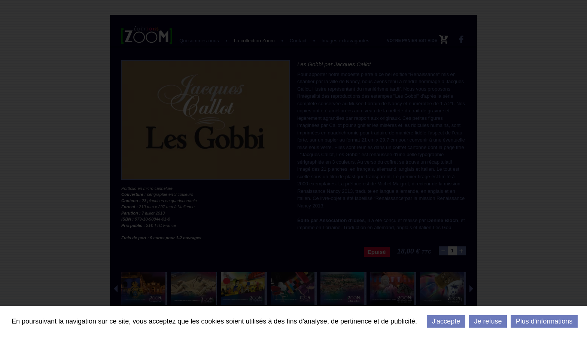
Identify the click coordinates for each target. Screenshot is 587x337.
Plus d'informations (544, 321)
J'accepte (446, 321)
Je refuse (488, 321)
